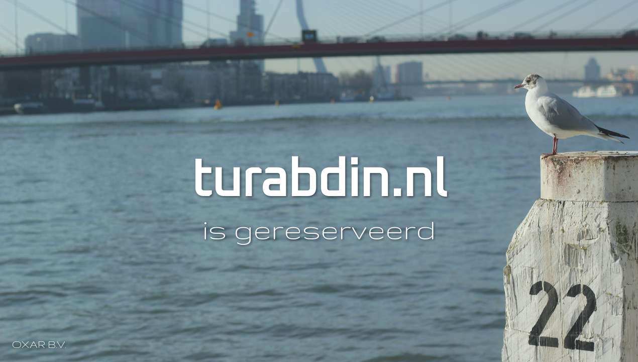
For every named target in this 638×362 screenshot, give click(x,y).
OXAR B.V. (39, 344)
